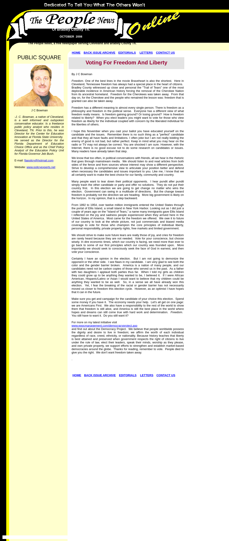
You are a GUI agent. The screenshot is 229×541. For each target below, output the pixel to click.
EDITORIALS (127, 52)
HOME (76, 52)
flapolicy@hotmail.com (38, 160)
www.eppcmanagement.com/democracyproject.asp (104, 325)
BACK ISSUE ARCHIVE (99, 52)
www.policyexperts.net (41, 167)
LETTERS (146, 52)
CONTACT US (165, 52)
